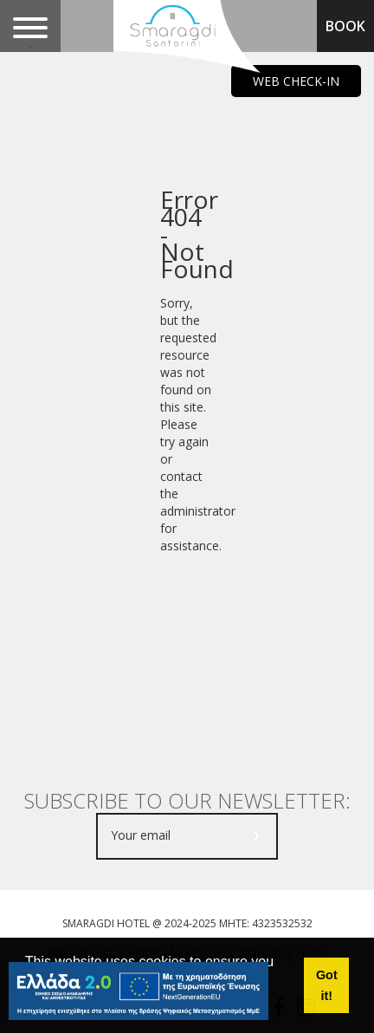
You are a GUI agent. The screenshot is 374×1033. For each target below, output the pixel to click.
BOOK (345, 26)
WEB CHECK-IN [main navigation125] (296, 81)
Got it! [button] (327, 985)
